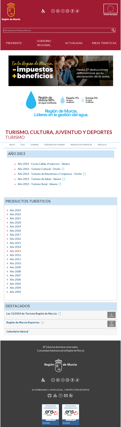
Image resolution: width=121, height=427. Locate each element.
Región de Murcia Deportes (25, 322)
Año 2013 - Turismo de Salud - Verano (42, 178)
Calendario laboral (17, 331)
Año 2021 (15, 218)
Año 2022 (15, 214)
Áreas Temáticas (104, 43)
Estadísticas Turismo (54, 145)
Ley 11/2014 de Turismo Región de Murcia (34, 313)
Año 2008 (15, 271)
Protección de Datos (77, 389)
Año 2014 (15, 246)
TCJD (23, 145)
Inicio (12, 145)
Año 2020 (15, 222)
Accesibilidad (39, 389)
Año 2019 (15, 226)
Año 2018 (15, 230)
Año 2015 (15, 242)
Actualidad (74, 43)
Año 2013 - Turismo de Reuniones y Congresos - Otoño (52, 173)
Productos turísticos (81, 145)
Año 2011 (15, 259)
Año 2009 (15, 267)
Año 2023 (15, 210)
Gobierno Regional (44, 43)
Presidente (14, 43)
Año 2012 (15, 255)
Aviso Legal (56, 389)
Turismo (34, 145)
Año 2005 (15, 283)
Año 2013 (102, 145)
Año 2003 (15, 291)
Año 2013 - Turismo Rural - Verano (40, 184)
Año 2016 (15, 238)
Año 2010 (15, 263)
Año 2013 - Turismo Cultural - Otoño (41, 168)
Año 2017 (15, 234)
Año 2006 (15, 279)
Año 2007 (15, 275)
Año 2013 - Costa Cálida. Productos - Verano (44, 163)
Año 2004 (15, 287)
